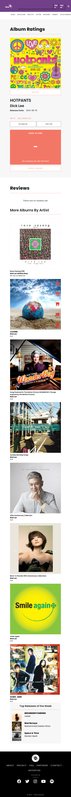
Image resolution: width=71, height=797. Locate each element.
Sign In (56, 6)
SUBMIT (55, 15)
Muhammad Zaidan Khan (37, 726)
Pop (11, 336)
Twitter (48, 124)
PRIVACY (22, 765)
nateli (27, 716)
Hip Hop (13, 276)
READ (13, 15)
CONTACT (56, 765)
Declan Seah (30, 736)
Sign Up (62, 6)
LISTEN (38, 15)
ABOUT (10, 765)
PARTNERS (42, 765)
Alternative (20, 276)
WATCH (31, 15)
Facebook (23, 124)
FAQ (31, 765)
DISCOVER (21, 15)
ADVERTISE (34, 770)
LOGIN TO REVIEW (35, 168)
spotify (35, 92)
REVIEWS (46, 15)
